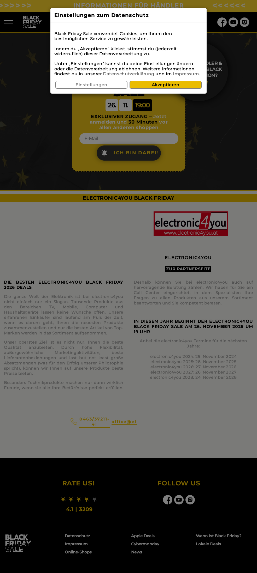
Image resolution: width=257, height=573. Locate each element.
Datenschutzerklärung (128, 73)
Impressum (186, 73)
